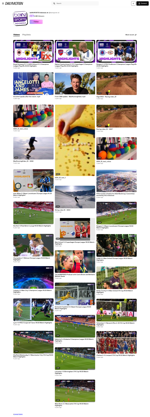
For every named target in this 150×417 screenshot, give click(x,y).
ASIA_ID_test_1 (60, 178)
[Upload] (133, 3)
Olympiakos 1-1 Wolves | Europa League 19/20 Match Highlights (31, 259)
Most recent (131, 35)
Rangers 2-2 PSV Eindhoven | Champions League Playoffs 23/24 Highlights (116, 65)
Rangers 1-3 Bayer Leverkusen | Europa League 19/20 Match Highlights (114, 227)
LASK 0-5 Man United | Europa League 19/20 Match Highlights (114, 259)
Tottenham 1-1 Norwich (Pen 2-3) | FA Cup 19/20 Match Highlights (115, 324)
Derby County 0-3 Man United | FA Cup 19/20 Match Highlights (114, 291)
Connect (142, 3)
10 (22, 414)
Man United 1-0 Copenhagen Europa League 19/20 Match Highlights (74, 243)
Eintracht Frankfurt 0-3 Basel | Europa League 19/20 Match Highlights (73, 308)
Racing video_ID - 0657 (104, 129)
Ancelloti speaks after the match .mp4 (26, 97)
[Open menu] (3, 3)
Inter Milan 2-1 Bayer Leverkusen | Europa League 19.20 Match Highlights (32, 194)
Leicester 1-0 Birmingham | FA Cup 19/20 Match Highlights (71, 372)
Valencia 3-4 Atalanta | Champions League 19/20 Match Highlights (74, 340)
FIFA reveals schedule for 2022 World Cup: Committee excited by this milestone (115, 194)
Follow (36, 22)
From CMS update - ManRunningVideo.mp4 (70, 97)
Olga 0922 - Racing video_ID (106, 97)
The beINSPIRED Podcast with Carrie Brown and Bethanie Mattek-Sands (75, 275)
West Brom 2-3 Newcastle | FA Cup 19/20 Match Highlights (71, 404)
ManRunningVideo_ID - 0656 (23, 161)
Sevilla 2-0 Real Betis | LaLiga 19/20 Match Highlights (32, 226)
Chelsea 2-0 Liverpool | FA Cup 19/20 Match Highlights (115, 355)
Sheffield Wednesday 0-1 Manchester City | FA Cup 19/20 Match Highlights (33, 356)
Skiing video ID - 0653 (62, 210)
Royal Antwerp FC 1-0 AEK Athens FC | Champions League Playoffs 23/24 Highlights (31, 65)
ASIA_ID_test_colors (20, 129)
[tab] (16, 35)
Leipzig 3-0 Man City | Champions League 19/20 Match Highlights (32, 291)
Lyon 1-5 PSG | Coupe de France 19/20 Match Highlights (32, 323)
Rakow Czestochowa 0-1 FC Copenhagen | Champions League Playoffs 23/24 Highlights (73, 65)
